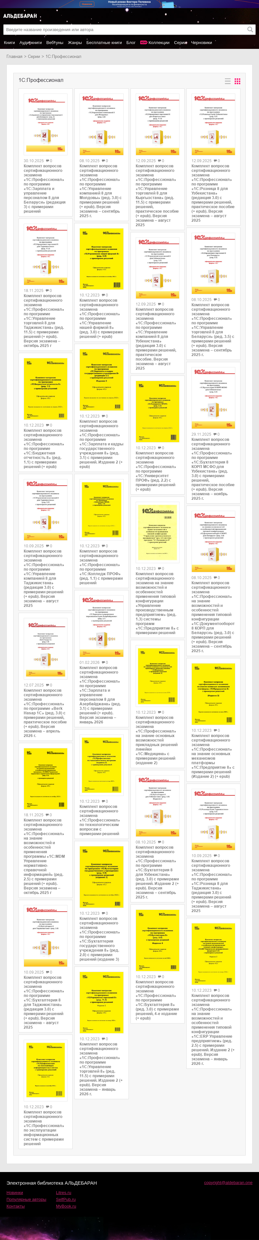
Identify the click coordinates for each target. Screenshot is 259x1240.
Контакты (15, 1206)
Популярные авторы (26, 1199)
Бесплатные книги (104, 42)
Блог (131, 42)
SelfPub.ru (66, 1199)
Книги (9, 42)
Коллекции (159, 42)
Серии (180, 42)
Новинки (14, 1192)
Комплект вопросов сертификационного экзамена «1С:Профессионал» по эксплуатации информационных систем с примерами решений (44, 1128)
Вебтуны (54, 42)
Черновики (201, 42)
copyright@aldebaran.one (228, 1182)
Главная (14, 56)
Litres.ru (63, 1192)
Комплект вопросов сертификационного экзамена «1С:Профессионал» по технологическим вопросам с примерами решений (100, 820)
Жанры (75, 42)
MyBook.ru (66, 1206)
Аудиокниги (30, 42)
